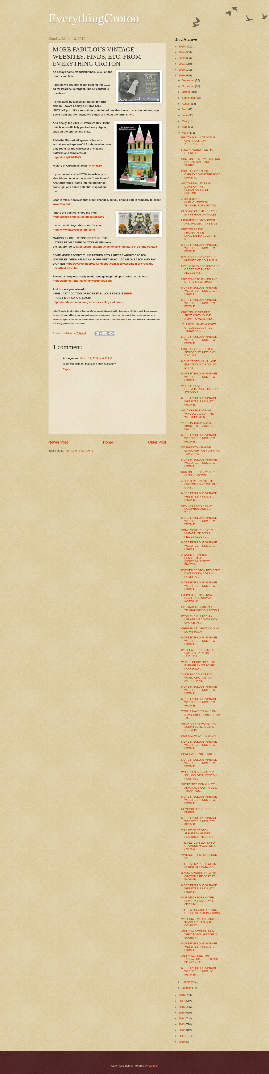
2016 (182, 1006)
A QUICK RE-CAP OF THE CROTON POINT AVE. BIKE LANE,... (199, 484)
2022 (182, 58)
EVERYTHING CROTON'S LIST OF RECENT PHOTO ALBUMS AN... (200, 269)
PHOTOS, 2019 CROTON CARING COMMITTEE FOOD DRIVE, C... (200, 174)
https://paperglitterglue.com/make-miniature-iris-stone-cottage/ (117, 246)
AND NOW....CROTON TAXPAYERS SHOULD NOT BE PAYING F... (199, 959)
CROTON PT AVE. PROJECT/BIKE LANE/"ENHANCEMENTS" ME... (199, 234)
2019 (182, 75)
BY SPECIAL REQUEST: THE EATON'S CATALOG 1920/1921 (199, 653)
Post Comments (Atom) (79, 450)
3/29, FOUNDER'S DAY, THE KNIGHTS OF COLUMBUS (199, 259)
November (188, 86)
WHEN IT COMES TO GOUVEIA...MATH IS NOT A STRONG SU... (199, 389)
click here (95, 165)
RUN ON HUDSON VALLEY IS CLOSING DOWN (199, 473)
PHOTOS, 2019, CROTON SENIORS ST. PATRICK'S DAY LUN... (198, 352)
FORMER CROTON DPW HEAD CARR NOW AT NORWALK (196, 598)
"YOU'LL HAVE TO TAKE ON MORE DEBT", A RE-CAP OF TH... (200, 714)
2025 (182, 46)
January (187, 987)
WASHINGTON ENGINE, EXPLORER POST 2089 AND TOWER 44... (200, 451)
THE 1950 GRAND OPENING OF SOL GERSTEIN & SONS (200, 911)
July (184, 109)
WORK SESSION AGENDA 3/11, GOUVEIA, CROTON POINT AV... (199, 775)
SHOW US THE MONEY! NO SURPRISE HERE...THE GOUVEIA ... (198, 727)
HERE (128, 293)
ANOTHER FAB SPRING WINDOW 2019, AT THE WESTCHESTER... (197, 414)
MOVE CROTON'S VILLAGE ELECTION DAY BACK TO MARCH (198, 364)
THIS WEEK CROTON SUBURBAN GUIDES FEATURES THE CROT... (198, 833)
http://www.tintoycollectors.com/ (74, 229)
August (186, 103)
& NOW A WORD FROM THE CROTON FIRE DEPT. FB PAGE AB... (199, 876)
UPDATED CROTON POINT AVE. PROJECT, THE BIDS (199, 222)
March (186, 132)
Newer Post (58, 442)
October (187, 91)
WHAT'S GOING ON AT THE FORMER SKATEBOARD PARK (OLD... (198, 665)
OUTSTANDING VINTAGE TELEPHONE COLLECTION (200, 608)
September (189, 97)
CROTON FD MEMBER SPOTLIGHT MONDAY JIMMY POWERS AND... (197, 315)
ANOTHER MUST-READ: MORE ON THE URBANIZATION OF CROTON (196, 188)
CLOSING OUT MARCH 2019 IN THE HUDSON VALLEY (199, 213)
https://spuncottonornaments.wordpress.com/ (82, 280)
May (185, 121)
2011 (182, 1035)
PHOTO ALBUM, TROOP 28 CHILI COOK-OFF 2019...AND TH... (198, 141)
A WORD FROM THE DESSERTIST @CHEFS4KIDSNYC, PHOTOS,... (196, 559)
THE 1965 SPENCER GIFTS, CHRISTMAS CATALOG (199, 865)
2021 (182, 63)
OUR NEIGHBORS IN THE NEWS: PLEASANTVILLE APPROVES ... (198, 901)
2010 (182, 1041)
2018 (182, 995)
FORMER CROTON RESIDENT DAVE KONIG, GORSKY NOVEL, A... (200, 573)
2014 (182, 1018)
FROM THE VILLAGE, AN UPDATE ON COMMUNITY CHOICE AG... (199, 619)
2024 (182, 52)
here (131, 114)
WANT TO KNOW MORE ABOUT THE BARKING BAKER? (197, 426)
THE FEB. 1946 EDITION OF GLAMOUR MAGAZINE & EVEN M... (198, 846)
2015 (182, 1012)
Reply (66, 369)
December (188, 80)
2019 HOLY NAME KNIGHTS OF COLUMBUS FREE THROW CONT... (198, 327)
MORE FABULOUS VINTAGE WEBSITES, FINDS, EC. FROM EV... (199, 971)
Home (108, 442)
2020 (182, 69)
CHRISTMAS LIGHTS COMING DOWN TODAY (200, 630)
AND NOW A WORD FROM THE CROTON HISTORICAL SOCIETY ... (200, 934)
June (185, 115)
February (187, 981)
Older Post (157, 442)
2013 (182, 1024)
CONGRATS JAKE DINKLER (198, 754)
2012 (182, 1030)
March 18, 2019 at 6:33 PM (96, 358)
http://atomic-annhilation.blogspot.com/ (78, 216)
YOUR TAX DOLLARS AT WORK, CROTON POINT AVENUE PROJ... (198, 678)
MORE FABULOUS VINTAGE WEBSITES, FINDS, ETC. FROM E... (199, 248)
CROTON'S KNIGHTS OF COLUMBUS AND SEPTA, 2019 (198, 509)
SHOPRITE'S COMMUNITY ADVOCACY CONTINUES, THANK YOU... (199, 787)
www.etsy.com (62, 204)
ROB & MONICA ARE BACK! (198, 735)
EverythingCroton (93, 18)
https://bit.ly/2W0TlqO (67, 157)
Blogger (153, 1065)
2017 (182, 1001)
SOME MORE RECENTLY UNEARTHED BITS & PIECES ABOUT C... (197, 533)
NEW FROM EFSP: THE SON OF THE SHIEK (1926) (199, 280)
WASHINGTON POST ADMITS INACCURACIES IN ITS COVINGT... (200, 922)
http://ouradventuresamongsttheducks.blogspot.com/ (87, 302)
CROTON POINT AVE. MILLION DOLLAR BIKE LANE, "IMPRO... (200, 162)
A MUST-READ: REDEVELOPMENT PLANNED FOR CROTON (198, 202)
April (185, 126)
